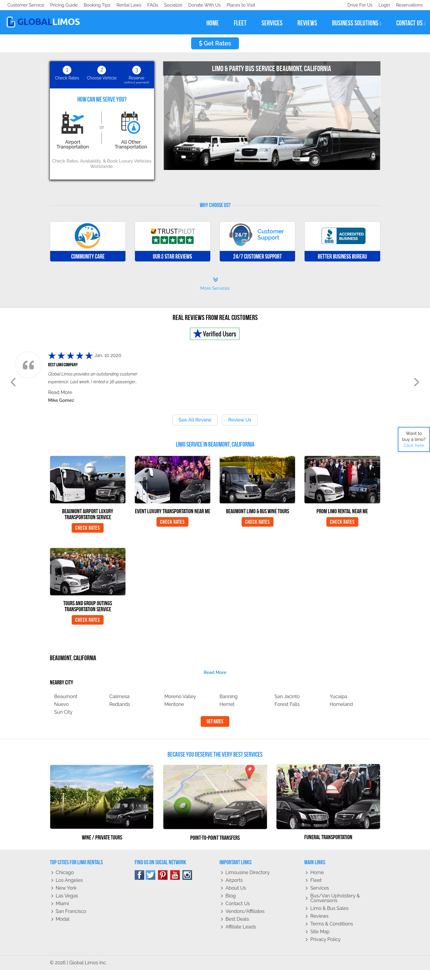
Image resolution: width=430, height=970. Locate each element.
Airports (234, 880)
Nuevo (61, 704)
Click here (413, 445)
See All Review (195, 420)
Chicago (65, 872)
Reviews (319, 916)
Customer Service (25, 5)
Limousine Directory (247, 872)
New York (66, 888)
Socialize (60, 5)
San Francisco (71, 911)
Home (317, 872)
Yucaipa (338, 696)
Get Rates (215, 43)
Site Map (319, 931)
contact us (411, 23)
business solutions (356, 23)
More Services (215, 284)
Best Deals (237, 919)
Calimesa (119, 696)
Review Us (239, 420)
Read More (60, 392)
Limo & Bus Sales (329, 908)
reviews (307, 23)
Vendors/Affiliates (245, 911)
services (272, 23)
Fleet (316, 880)
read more (215, 672)
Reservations (409, 5)
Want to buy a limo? (414, 439)
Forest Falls (287, 704)
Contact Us (237, 903)
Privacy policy (325, 939)
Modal (63, 919)
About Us (235, 888)
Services (319, 888)
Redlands (119, 704)
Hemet (226, 704)
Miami (62, 903)
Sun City (63, 712)
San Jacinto (287, 696)
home (212, 23)
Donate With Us (93, 5)
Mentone (174, 704)
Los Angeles (69, 880)
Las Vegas (67, 896)
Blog (230, 896)
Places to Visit (130, 5)
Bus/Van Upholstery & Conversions (335, 898)
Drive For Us (357, 5)
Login (383, 5)
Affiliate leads (240, 927)
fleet (240, 23)
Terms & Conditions (331, 924)
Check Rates (87, 528)
